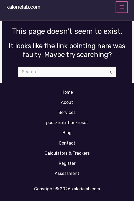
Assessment (67, 173)
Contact (67, 143)
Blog (67, 132)
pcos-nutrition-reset (67, 122)
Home (67, 92)
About (67, 102)
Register (67, 163)
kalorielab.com (23, 7)
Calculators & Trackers (67, 153)
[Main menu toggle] (122, 7)
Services (67, 112)
